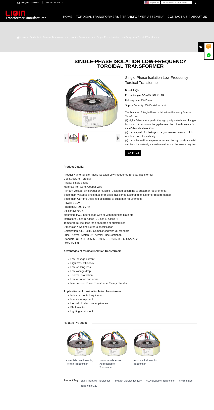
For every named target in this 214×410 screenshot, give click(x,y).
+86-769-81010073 (54, 3)
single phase (186, 380)
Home (67, 17)
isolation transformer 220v (128, 380)
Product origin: (133, 95)
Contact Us (178, 17)
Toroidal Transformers (97, 17)
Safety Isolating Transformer (95, 380)
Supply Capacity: (135, 105)
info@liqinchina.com (30, 3)
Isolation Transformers (81, 37)
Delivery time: (133, 100)
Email (133, 153)
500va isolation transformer (160, 380)
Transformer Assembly (143, 17)
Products (34, 37)
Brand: (129, 90)
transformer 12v (89, 385)
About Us (199, 17)
